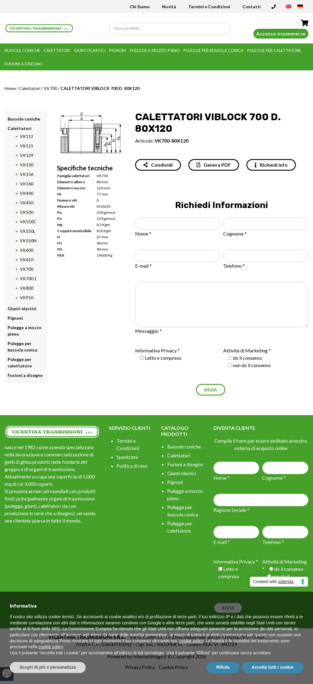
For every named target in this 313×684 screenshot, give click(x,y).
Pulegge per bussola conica (213, 50)
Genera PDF (214, 165)
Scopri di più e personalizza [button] (48, 667)
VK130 (26, 164)
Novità (169, 6)
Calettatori (57, 50)
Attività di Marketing (245, 350)
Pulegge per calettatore (274, 50)
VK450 (26, 202)
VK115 (26, 145)
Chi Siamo (140, 6)
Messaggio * (148, 331)
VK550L (27, 231)
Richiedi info (271, 165)
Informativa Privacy (156, 350)
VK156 (26, 174)
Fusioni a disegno (23, 63)
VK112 (26, 136)
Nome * (143, 233)
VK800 (26, 288)
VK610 (26, 259)
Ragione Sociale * (231, 510)
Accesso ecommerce (281, 33)
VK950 (26, 297)
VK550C (28, 221)
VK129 (26, 155)
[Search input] (171, 28)
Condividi (158, 165)
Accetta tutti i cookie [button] (272, 667)
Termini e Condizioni (209, 6)
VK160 (26, 183)
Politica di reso (132, 466)
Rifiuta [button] (223, 667)
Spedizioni (127, 457)
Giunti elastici (89, 50)
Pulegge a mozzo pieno (155, 50)
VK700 (50, 88)
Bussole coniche (22, 50)
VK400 (26, 193)
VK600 (26, 250)
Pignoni (117, 50)
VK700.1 (28, 278)
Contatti (251, 6)
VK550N (28, 240)
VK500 (26, 212)
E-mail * (143, 266)
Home (10, 88)
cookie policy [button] (191, 640)
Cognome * (235, 233)
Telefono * (234, 266)
